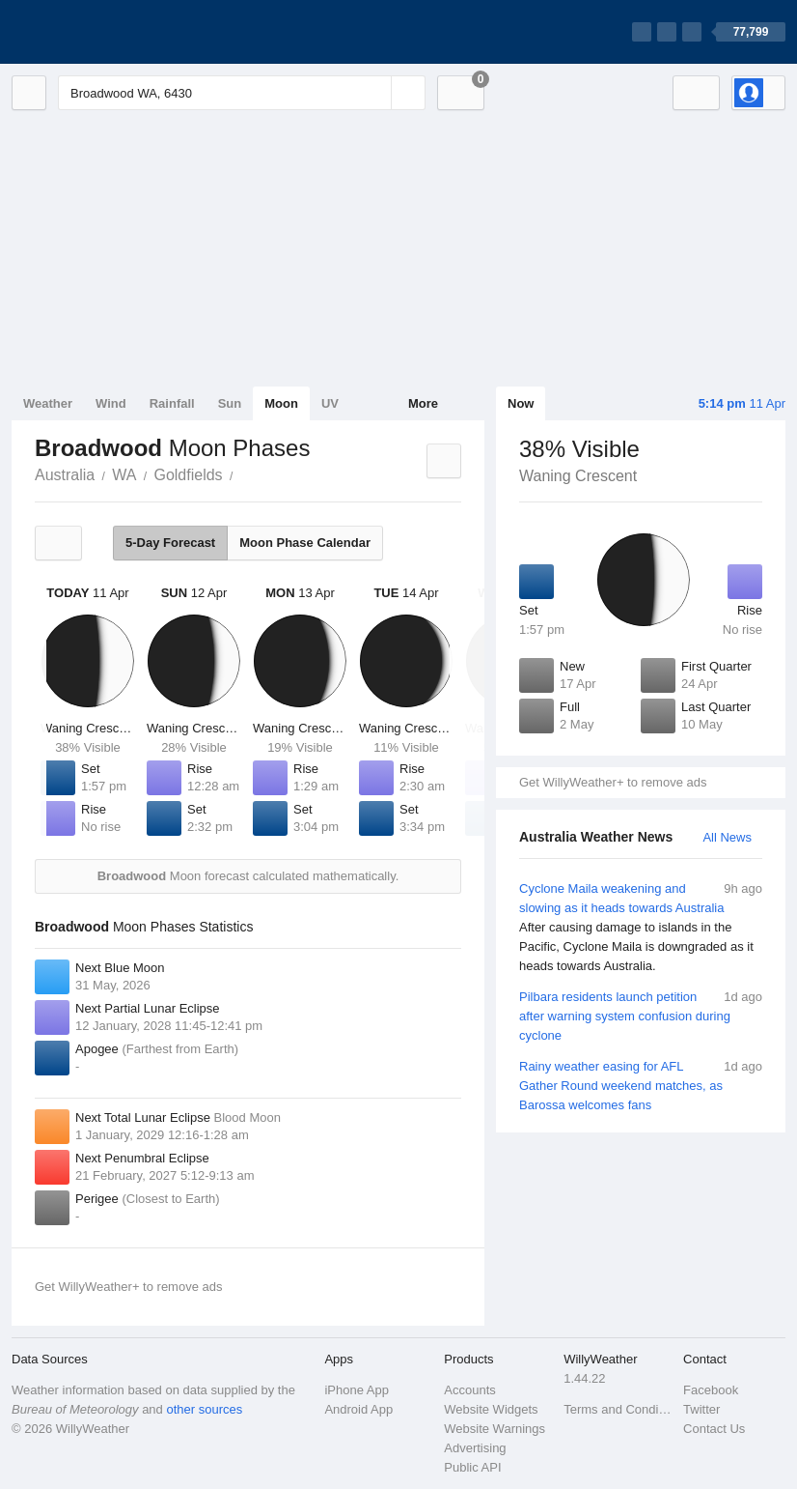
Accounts (469, 1390)
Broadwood (244, 473)
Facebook (710, 1390)
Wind (111, 403)
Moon (281, 403)
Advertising (475, 1448)
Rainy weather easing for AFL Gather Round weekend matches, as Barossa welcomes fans (640, 1084)
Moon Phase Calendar (305, 542)
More (423, 403)
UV (330, 403)
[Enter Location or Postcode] (242, 92)
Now (521, 403)
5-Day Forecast (170, 542)
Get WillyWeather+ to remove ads (612, 782)
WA (124, 475)
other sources (204, 1409)
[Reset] (374, 92)
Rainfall (172, 403)
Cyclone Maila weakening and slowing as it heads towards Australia (640, 927)
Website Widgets (490, 1409)
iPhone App (356, 1390)
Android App (358, 1409)
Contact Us (714, 1428)
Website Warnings (494, 1428)
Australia (65, 475)
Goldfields (187, 475)
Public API (472, 1467)
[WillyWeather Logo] (102, 32)
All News (727, 837)
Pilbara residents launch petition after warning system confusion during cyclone (640, 1015)
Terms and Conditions (617, 1409)
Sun (230, 403)
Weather (47, 403)
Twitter (701, 1409)
